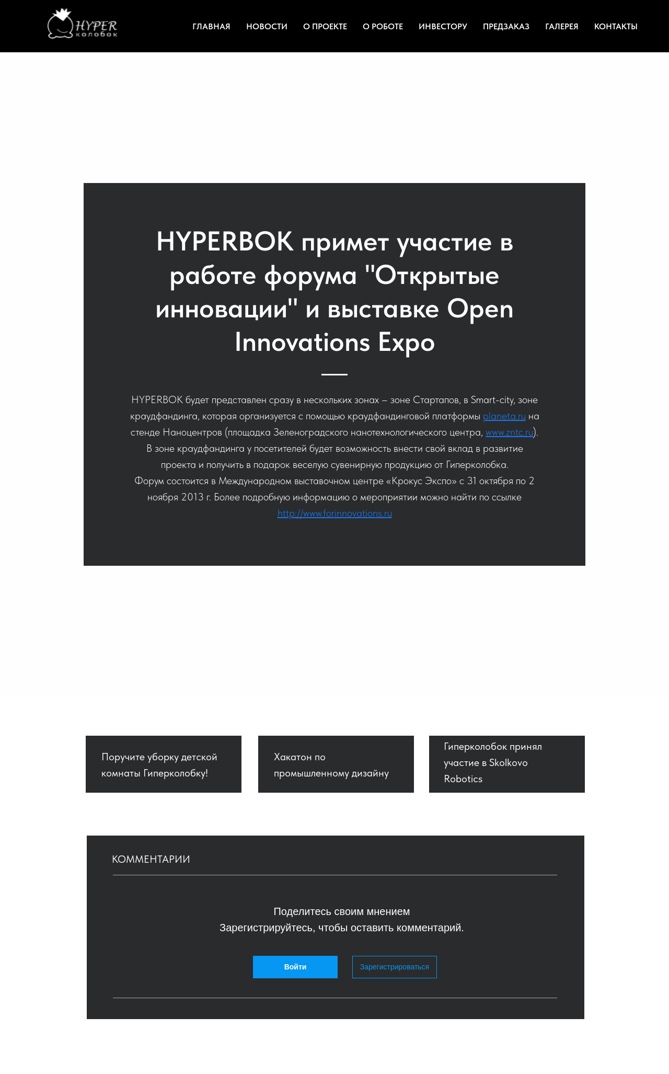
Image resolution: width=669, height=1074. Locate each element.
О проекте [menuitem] (325, 26)
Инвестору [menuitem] (443, 26)
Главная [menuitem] (211, 26)
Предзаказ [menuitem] (506, 26)
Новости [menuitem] (266, 26)
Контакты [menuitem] (616, 26)
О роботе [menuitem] (383, 26)
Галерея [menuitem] (562, 26)
